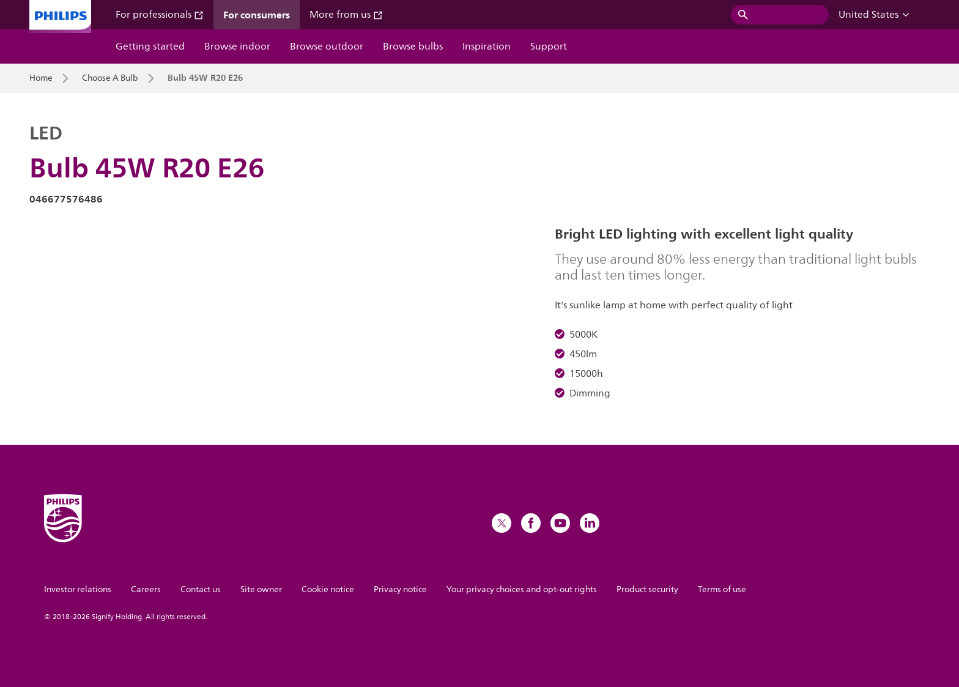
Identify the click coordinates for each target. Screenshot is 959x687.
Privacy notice (400, 589)
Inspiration (486, 46)
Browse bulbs (413, 46)
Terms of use (722, 589)
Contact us (200, 589)
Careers (146, 589)
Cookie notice (328, 589)
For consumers (256, 14)
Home (41, 78)
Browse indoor (237, 46)
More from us (346, 14)
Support (548, 46)
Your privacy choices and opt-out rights (521, 589)
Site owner (261, 589)
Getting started (150, 46)
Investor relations (77, 589)
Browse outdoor (326, 46)
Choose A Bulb (110, 78)
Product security (647, 589)
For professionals (160, 14)
